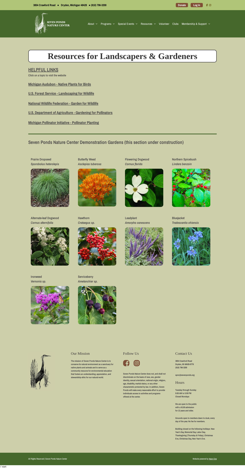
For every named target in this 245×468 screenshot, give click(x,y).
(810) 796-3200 (98, 5)
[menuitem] (92, 23)
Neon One (213, 458)
